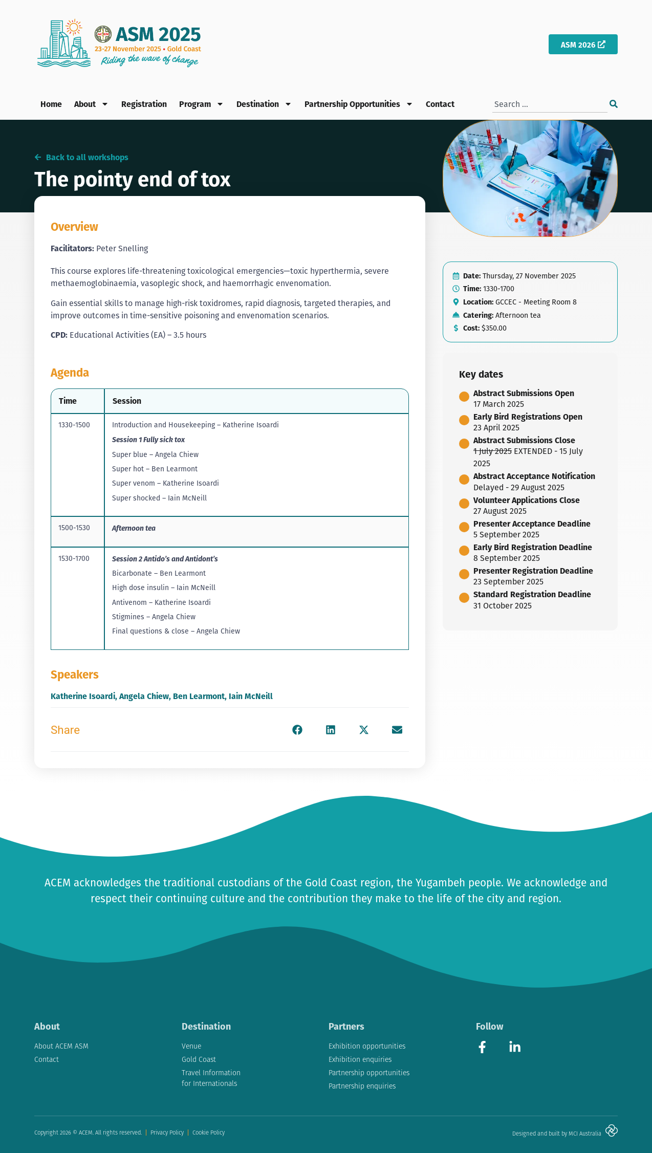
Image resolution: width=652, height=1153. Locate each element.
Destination (264, 104)
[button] (297, 729)
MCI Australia (585, 1133)
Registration (144, 103)
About (91, 104)
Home (51, 103)
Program (201, 104)
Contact (440, 103)
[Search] (614, 104)
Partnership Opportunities (359, 104)
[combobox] (549, 104)
